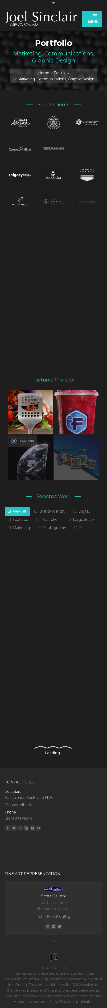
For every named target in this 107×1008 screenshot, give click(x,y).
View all (19, 511)
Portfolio (61, 73)
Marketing (21, 527)
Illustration (50, 519)
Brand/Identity (52, 511)
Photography (54, 527)
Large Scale (83, 519)
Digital (84, 511)
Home (43, 73)
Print (83, 527)
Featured (20, 519)
